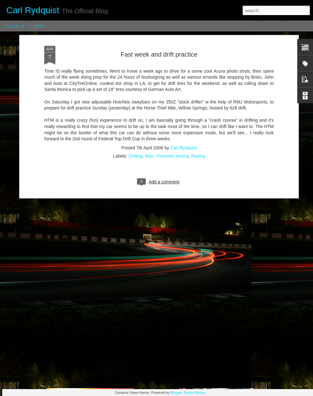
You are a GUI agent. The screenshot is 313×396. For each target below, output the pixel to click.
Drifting (135, 103)
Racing (198, 103)
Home (39, 25)
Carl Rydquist (183, 95)
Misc (149, 103)
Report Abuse (194, 392)
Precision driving (172, 103)
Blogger (176, 392)
